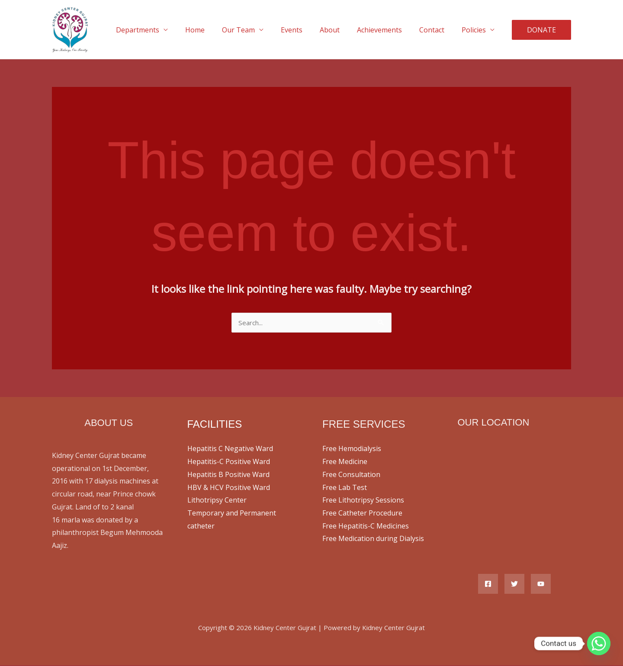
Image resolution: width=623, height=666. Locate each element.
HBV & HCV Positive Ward (228, 488)
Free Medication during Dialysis (373, 539)
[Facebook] (488, 585)
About (342, 30)
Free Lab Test (344, 488)
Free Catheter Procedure (362, 514)
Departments (163, 30)
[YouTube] (541, 585)
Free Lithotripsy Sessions (363, 501)
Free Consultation (351, 475)
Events (307, 30)
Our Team (257, 30)
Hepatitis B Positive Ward (228, 475)
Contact (437, 30)
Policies (475, 30)
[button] (541, 30)
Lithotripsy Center (217, 501)
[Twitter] (514, 585)
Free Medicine (344, 462)
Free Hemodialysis (351, 449)
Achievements (388, 30)
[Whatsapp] (598, 643)
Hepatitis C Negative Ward (230, 449)
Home (217, 30)
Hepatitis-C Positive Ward (228, 462)
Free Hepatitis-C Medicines (365, 527)
